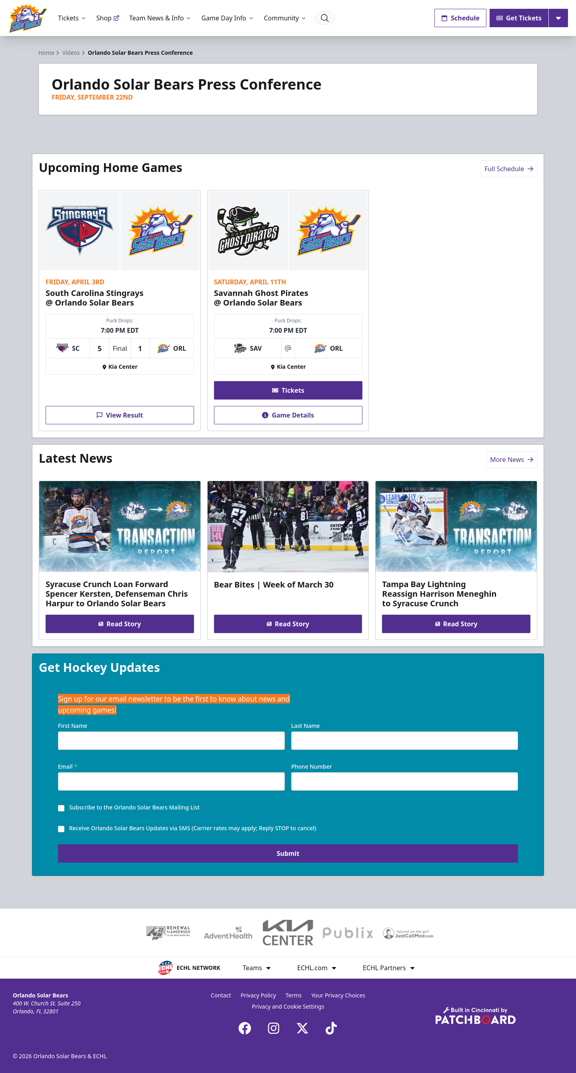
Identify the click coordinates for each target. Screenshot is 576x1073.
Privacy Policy (258, 995)
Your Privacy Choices (338, 995)
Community (285, 18)
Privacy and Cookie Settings (288, 1006)
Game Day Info (227, 18)
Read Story (119, 624)
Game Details (288, 415)
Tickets (72, 18)
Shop (108, 18)
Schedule (460, 18)
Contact (221, 995)
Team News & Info (160, 18)
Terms (294, 995)
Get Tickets (519, 18)
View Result (119, 415)
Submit (288, 854)
